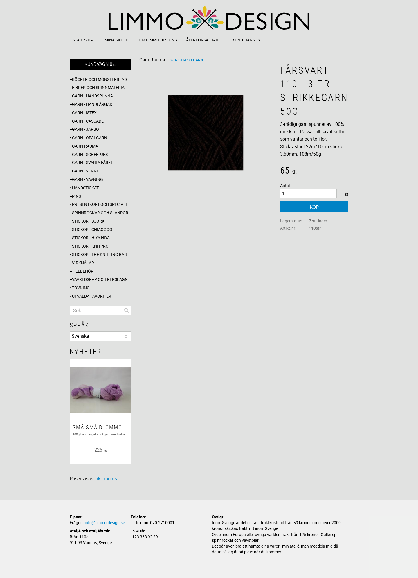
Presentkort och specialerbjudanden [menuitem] (101, 204)
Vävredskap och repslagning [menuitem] (101, 279)
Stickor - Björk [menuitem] (88, 221)
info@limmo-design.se (105, 522)
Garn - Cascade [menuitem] (88, 121)
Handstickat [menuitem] (85, 187)
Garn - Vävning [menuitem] (87, 179)
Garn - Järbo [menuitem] (85, 129)
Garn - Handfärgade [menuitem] (93, 104)
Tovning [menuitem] (81, 287)
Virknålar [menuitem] (83, 263)
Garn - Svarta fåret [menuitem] (92, 162)
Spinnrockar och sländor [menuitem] (100, 212)
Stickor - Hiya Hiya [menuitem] (91, 237)
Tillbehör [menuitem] (82, 271)
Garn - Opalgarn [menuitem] (89, 137)
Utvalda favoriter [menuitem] (91, 296)
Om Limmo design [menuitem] (156, 40)
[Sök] (126, 310)
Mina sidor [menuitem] (116, 40)
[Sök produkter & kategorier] (100, 310)
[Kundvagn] (100, 64)
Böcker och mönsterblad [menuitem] (99, 79)
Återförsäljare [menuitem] (203, 40)
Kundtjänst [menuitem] (244, 40)
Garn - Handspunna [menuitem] (92, 96)
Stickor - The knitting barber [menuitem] (101, 254)
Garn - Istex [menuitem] (84, 112)
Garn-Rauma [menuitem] (85, 146)
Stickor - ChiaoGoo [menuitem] (92, 229)
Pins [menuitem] (76, 196)
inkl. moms (105, 478)
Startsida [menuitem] (83, 40)
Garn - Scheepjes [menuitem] (90, 154)
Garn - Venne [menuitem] (85, 171)
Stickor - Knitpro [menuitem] (90, 246)
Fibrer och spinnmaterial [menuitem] (99, 87)
